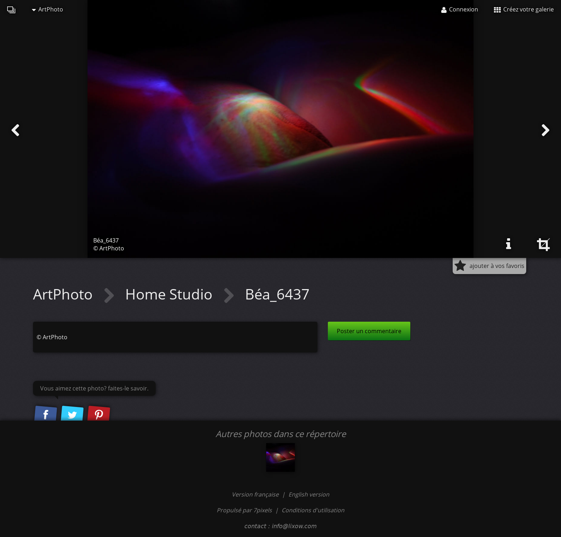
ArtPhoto (47, 9)
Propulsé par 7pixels (244, 510)
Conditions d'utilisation (313, 510)
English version (308, 494)
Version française (256, 494)
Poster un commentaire (369, 331)
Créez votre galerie (524, 9)
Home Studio (170, 294)
